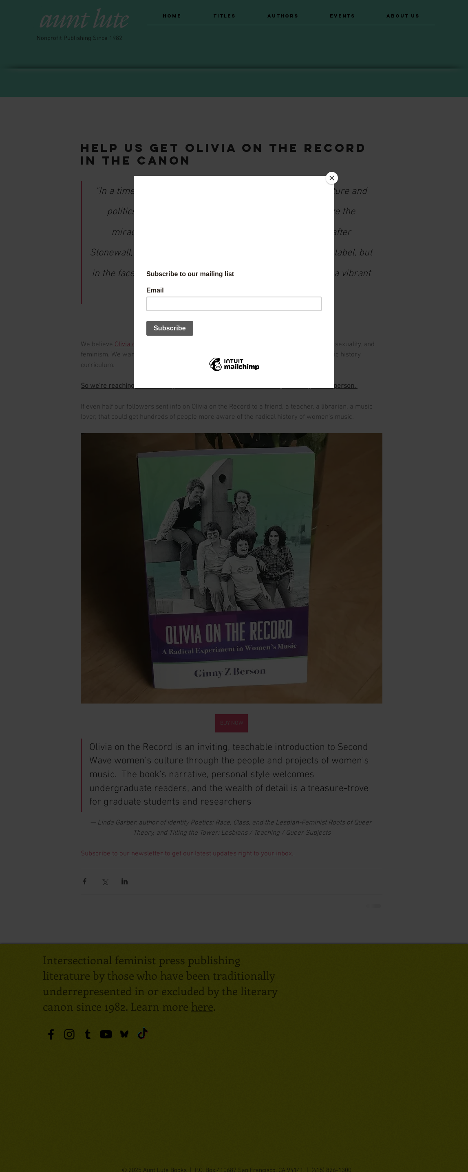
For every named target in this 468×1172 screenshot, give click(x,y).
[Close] (332, 178)
